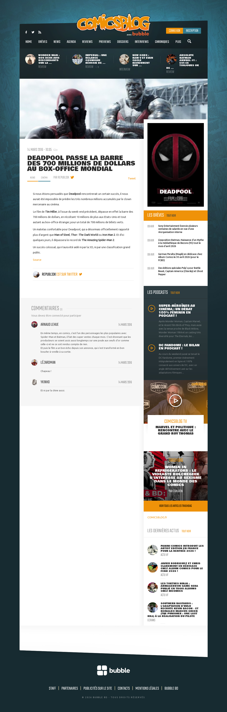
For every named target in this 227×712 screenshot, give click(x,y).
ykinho (45, 382)
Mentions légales (147, 688)
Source (37, 259)
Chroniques (162, 44)
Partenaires (69, 688)
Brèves (42, 44)
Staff (52, 688)
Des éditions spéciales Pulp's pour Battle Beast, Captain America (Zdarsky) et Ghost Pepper (175, 270)
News (57, 44)
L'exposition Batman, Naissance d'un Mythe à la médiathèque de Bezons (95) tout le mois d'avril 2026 (175, 242)
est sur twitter (69, 274)
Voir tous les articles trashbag (175, 506)
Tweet (132, 178)
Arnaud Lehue (50, 324)
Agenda (71, 44)
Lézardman (48, 362)
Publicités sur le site (98, 688)
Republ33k (44, 274)
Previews (105, 44)
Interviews (142, 44)
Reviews (87, 44)
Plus (178, 44)
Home (28, 44)
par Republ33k (63, 177)
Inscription (192, 30)
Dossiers (123, 44)
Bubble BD (171, 688)
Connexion (174, 30)
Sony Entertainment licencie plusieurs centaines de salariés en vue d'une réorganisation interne (172, 228)
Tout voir (171, 215)
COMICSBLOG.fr (157, 517)
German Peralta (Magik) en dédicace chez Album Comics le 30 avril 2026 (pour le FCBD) (174, 257)
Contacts (124, 688)
